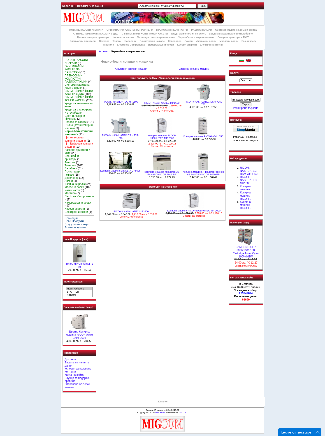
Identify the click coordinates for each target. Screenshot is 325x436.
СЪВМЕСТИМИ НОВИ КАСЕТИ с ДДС (95, 33)
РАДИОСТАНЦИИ (201, 29)
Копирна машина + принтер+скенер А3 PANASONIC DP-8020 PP (203, 173)
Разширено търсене (245, 108)
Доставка (70, 359)
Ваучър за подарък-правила (77, 379)
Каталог (68, 6)
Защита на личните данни (77, 364)
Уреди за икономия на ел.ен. (188, 33)
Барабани (131, 41)
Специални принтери (83, 41)
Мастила (108, 44)
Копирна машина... (246, 188)
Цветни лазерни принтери (93, 37)
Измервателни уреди (161, 44)
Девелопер (174, 41)
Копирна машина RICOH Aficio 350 (203, 136)
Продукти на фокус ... (78, 224)
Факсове (104, 41)
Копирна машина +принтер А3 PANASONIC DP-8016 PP (161, 173)
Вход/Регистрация (90, 6)
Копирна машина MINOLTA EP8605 (120, 170)
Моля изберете (79, 288)
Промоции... (72, 218)
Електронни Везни (211, 44)
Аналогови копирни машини (131, 68)
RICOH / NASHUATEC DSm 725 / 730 (203, 103)
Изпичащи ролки (206, 41)
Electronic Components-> (79, 198)
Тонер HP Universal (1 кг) (79, 264)
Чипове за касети (123, 37)
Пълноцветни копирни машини (156, 37)
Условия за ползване (78, 368)
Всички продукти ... (77, 227)
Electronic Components (131, 44)
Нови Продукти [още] (76, 239)
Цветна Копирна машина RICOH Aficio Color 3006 (79, 334)
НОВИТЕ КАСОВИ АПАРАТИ (86, 29)
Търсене (235, 92)
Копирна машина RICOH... (245, 195)
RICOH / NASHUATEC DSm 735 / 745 (120, 136)
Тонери (116, 41)
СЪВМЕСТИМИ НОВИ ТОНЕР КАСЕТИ (145, 33)
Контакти (70, 371)
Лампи (189, 41)
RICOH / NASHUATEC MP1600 (120, 101)
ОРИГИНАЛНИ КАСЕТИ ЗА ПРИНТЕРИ (130, 29)
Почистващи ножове (152, 41)
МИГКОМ (160, 412)
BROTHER (79, 292)
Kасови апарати (187, 44)
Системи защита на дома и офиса (236, 29)
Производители (74, 281)
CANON (79, 295)
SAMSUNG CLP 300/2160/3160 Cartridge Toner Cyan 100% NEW (246, 250)
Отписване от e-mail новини (77, 386)
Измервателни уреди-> (78, 204)
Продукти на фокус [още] (78, 307)
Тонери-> (70, 165)
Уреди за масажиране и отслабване (231, 33)
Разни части (248, 41)
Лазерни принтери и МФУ (233, 37)
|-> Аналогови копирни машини (75, 139)
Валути (234, 72)
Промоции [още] (239, 222)
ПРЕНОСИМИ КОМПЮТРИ (172, 29)
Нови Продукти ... (76, 221)
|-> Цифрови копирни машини (79, 145)
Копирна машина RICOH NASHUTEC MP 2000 (162, 137)
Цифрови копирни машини (194, 68)
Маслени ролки (228, 41)
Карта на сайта (74, 374)
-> (79, 133)
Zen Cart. (183, 412)
